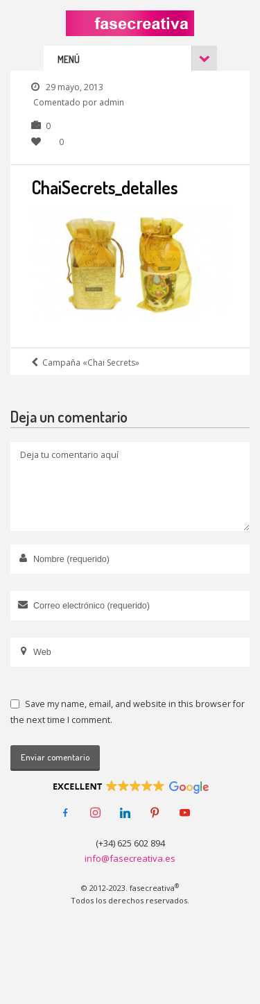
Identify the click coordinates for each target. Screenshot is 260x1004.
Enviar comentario (55, 757)
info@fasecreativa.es (130, 858)
